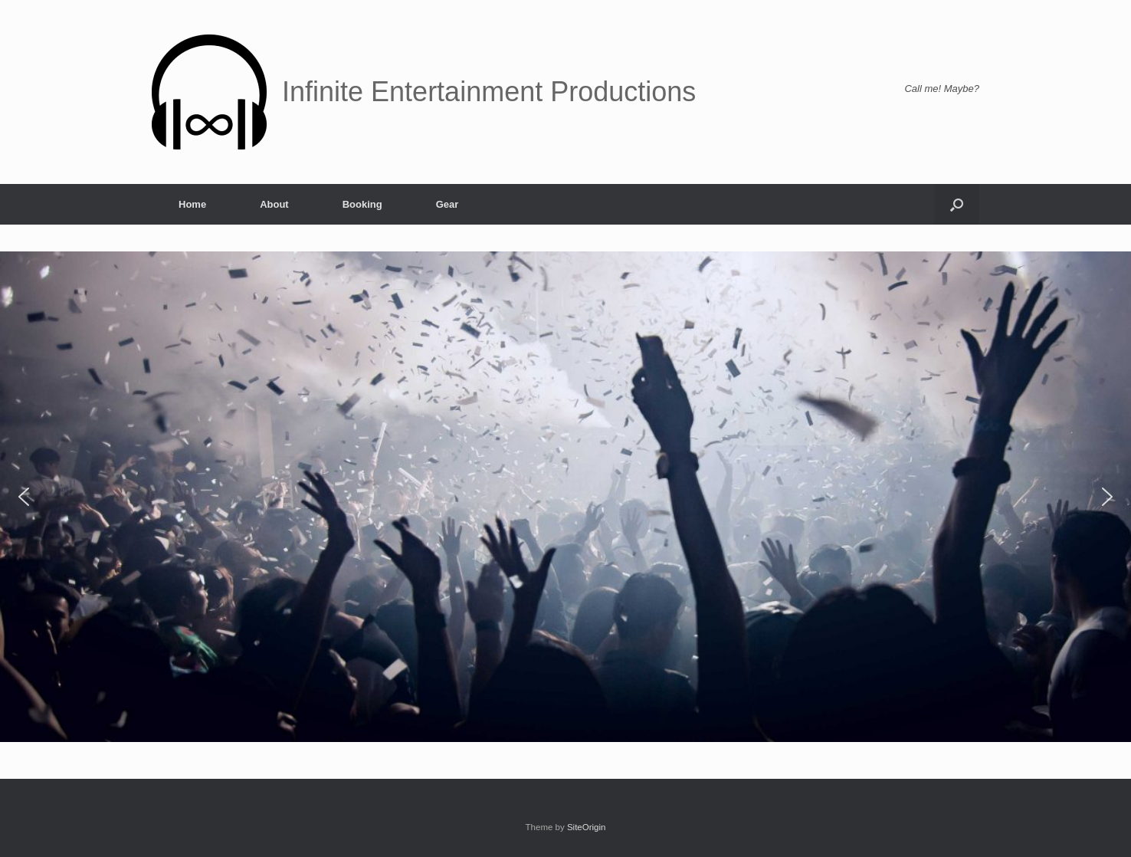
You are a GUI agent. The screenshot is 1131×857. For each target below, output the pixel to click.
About (274, 204)
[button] (956, 204)
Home (192, 204)
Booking (362, 204)
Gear (447, 204)
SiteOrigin (586, 827)
